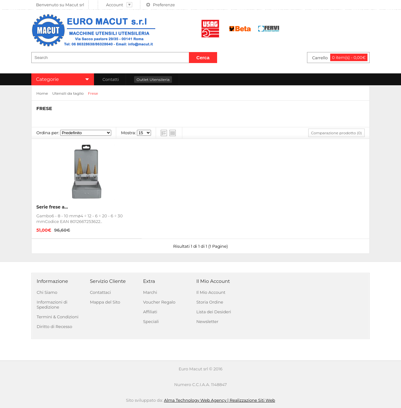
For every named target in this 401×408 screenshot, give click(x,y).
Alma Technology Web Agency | (197, 400)
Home (42, 93)
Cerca (203, 57)
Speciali (151, 321)
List (164, 133)
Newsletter (207, 321)
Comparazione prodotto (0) (336, 132)
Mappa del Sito (105, 302)
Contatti (110, 79)
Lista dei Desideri (213, 311)
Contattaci (100, 292)
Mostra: (128, 132)
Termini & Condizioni (58, 316)
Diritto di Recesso (54, 326)
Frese (93, 93)
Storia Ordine (209, 302)
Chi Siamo (47, 292)
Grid (172, 133)
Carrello (339, 57)
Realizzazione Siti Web (252, 400)
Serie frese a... (52, 207)
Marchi (150, 292)
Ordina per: (47, 132)
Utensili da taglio (68, 93)
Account (119, 4)
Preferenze (164, 4)
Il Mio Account (211, 292)
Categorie (47, 79)
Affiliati (150, 311)
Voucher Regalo (159, 302)
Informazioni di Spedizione (52, 304)
